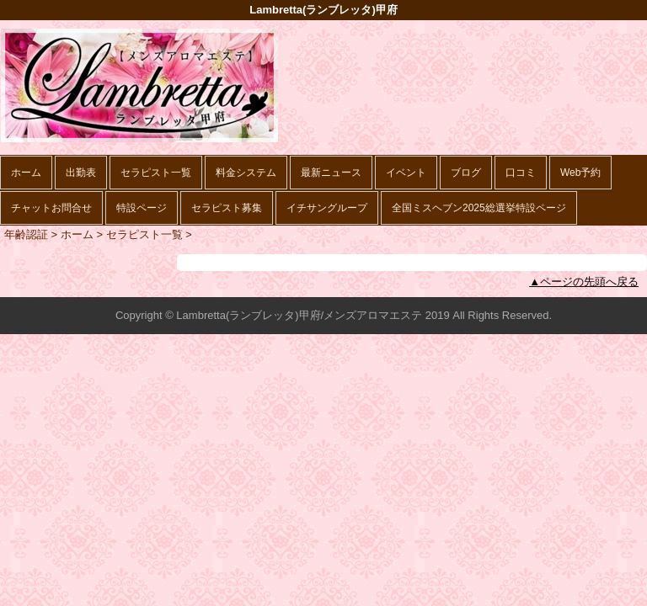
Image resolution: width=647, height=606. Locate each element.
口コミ (520, 172)
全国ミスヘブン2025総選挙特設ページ (479, 208)
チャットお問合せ (51, 208)
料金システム (246, 172)
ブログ (466, 172)
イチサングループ (326, 208)
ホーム (26, 172)
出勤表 (81, 172)
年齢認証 (26, 234)
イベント (406, 172)
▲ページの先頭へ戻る (584, 281)
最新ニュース (331, 172)
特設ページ (141, 208)
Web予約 (580, 172)
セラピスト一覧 (155, 172)
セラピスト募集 (226, 208)
